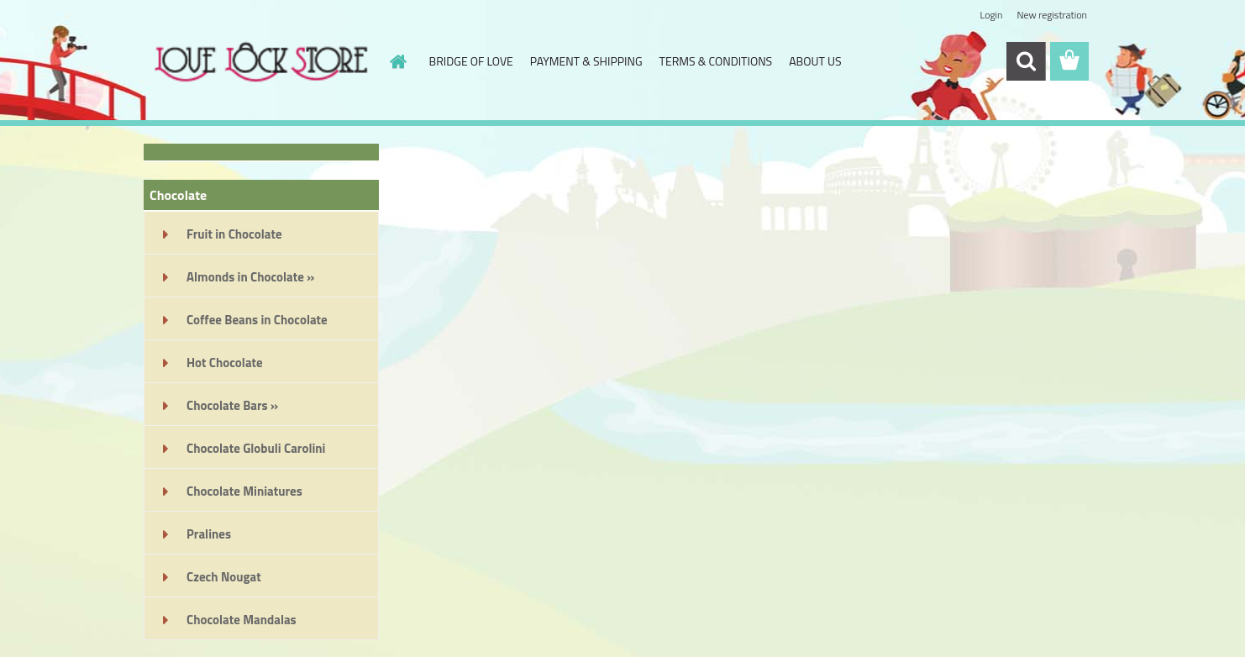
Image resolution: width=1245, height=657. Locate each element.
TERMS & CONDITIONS (716, 61)
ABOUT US (815, 61)
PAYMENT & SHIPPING (586, 61)
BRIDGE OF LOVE (471, 61)
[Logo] (259, 62)
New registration (1052, 15)
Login (991, 15)
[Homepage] (397, 61)
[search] (1025, 61)
